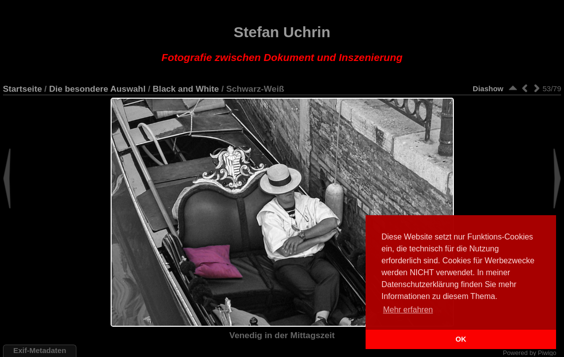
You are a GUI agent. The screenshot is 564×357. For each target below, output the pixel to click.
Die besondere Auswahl (97, 89)
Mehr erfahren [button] (408, 309)
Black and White (186, 89)
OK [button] (460, 339)
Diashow (488, 88)
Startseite (22, 89)
